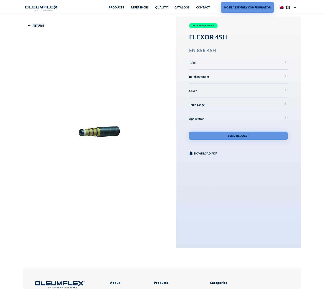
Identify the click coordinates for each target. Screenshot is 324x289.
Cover (193, 91)
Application (196, 119)
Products (116, 7)
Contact (203, 7)
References (140, 7)
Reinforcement (199, 77)
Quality (161, 7)
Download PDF (205, 153)
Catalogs (181, 7)
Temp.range (197, 105)
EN (285, 7)
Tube (192, 63)
